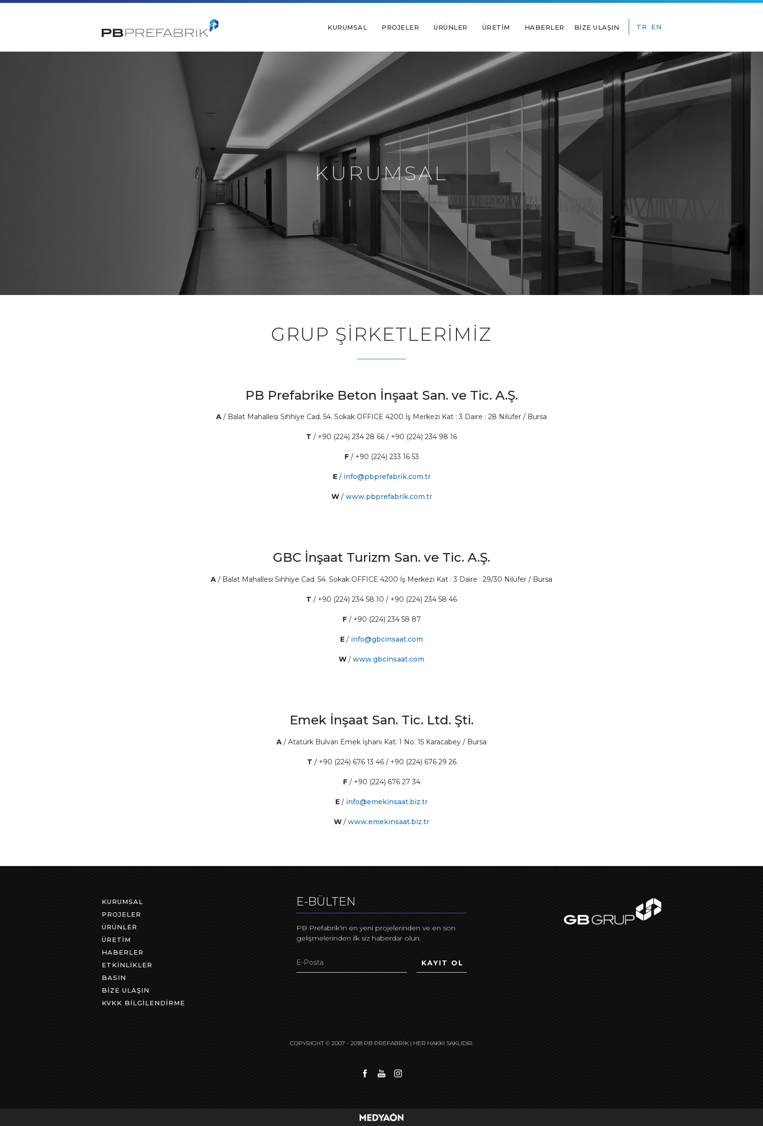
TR (641, 27)
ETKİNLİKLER (127, 965)
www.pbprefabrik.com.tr (388, 496)
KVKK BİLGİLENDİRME (143, 1003)
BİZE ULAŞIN (596, 27)
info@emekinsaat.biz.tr (387, 801)
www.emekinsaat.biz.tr (388, 821)
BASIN (114, 977)
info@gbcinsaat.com (387, 639)
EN (656, 27)
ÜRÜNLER (451, 27)
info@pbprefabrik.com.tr (387, 476)
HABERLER (544, 27)
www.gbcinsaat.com (388, 659)
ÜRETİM (496, 27)
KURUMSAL (347, 27)
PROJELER (400, 27)
